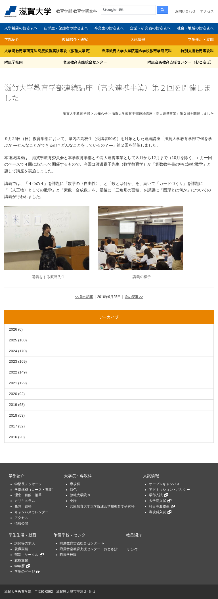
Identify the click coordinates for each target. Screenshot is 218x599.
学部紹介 (11, 39)
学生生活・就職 (201, 39)
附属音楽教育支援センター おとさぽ (89, 549)
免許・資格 (23, 506)
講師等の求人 (24, 543)
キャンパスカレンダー (31, 512)
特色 (73, 490)
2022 (13, 372)
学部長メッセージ (28, 484)
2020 (13, 394)
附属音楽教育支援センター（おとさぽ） (180, 62)
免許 (73, 501)
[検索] (127, 10)
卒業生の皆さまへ (109, 28)
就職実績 (21, 549)
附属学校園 (13, 62)
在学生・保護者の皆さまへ (66, 28)
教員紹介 (134, 535)
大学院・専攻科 (78, 475)
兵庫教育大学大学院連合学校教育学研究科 (137, 51)
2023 (13, 361)
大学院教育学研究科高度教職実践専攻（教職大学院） (48, 51)
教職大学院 (78, 495)
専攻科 (75, 484)
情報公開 (21, 523)
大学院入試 (157, 501)
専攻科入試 (157, 512)
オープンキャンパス (164, 484)
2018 (13, 415)
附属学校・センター (71, 535)
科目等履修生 (159, 506)
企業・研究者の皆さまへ (150, 28)
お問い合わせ (185, 11)
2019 (13, 404)
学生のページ (24, 571)
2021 (13, 383)
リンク (132, 549)
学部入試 (156, 495)
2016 (13, 437)
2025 (13, 340)
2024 (13, 351)
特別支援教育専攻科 (197, 51)
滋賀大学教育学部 (18, 592)
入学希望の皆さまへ (20, 28)
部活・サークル (26, 555)
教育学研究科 (85, 11)
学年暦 (19, 566)
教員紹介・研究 (75, 39)
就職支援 (21, 560)
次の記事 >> (134, 297)
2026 (13, 329)
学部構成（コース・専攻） (34, 490)
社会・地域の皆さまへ (195, 28)
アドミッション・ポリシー (169, 490)
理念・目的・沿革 (28, 495)
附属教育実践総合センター (85, 62)
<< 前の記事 (84, 297)
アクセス (207, 11)
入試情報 (137, 39)
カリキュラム (24, 501)
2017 (13, 426)
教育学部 (64, 11)
